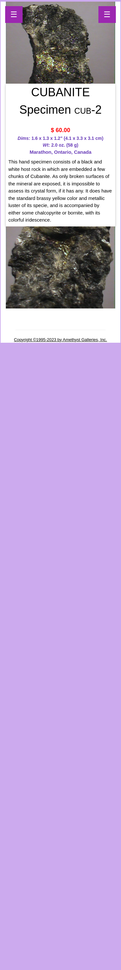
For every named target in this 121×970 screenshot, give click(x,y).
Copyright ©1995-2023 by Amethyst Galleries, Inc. (60, 339)
